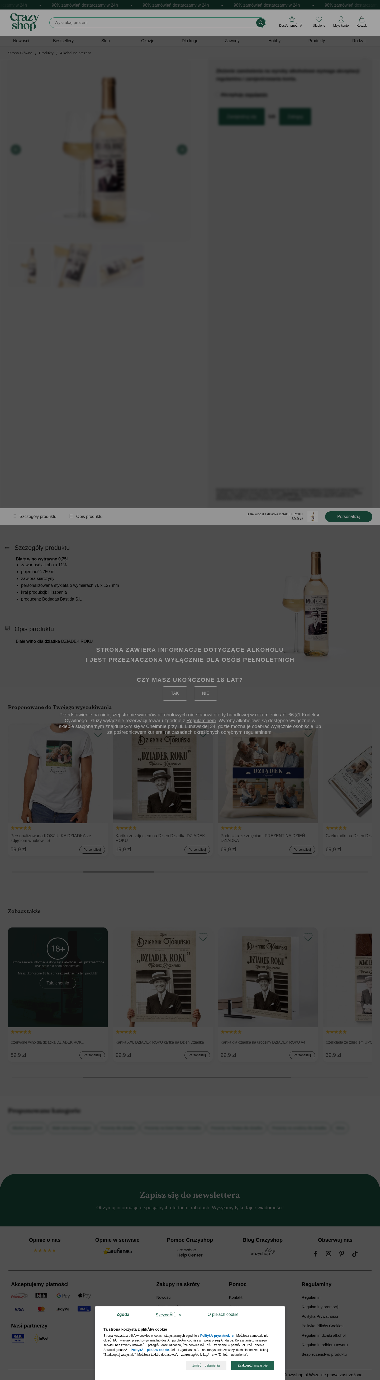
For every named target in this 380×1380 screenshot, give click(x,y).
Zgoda (123, 1314)
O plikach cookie (223, 1314)
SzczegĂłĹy (168, 1315)
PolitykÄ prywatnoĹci (217, 1336)
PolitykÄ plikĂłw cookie (150, 1350)
